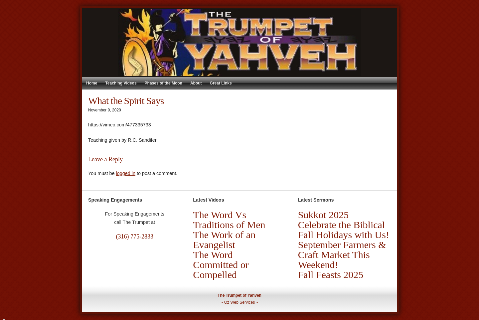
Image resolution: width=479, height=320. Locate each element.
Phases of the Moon (163, 83)
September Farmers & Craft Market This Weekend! (342, 254)
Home (91, 83)
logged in (125, 173)
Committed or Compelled (221, 269)
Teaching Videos (120, 83)
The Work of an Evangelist (224, 239)
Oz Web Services (239, 302)
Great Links (221, 83)
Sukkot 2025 (323, 214)
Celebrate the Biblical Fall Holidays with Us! (343, 229)
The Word (213, 254)
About (196, 83)
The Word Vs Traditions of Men (229, 219)
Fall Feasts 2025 (331, 274)
